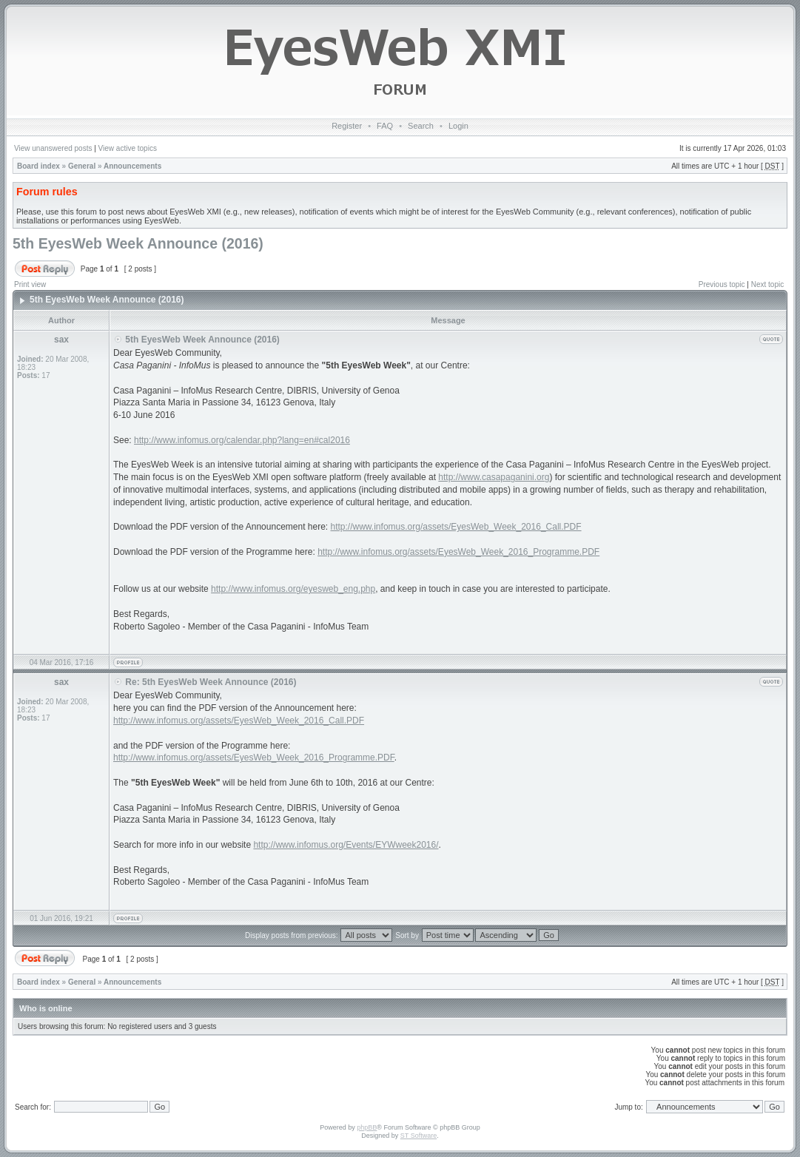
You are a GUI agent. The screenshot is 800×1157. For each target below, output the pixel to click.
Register (347, 125)
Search (421, 125)
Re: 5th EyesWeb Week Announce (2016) (210, 682)
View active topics (127, 148)
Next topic (767, 284)
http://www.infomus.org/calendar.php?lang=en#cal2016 (242, 440)
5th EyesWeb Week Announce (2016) (138, 243)
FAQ (385, 125)
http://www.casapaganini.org (493, 477)
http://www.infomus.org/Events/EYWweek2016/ (345, 845)
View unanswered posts (53, 148)
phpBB (367, 1127)
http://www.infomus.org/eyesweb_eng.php (293, 589)
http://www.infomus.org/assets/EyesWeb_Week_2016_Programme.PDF (458, 552)
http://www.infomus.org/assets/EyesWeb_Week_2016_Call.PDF (456, 527)
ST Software (418, 1135)
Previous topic (722, 284)
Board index (38, 166)
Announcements (132, 166)
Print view (30, 284)
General (81, 166)
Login (458, 125)
